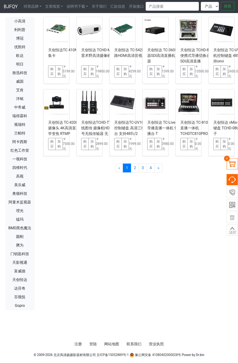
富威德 (19, 271)
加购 (59, 71)
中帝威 (19, 107)
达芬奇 (19, 288)
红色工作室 (19, 150)
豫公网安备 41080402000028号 (155, 355)
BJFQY (11, 6)
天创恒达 (19, 279)
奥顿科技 (19, 193)
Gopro (20, 305)
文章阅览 (52, 6)
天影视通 (19, 262)
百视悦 (19, 297)
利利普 (19, 29)
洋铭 (19, 98)
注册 (78, 344)
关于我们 (99, 6)
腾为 (19, 245)
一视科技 (19, 159)
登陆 (93, 344)
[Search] (172, 6)
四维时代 (19, 167)
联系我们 (134, 344)
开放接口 (136, 6)
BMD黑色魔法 (19, 228)
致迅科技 (19, 73)
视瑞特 (19, 124)
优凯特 (19, 47)
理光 (19, 211)
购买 (52, 71)
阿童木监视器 (20, 202)
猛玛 (19, 219)
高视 (19, 176)
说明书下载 (76, 6)
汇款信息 (117, 6)
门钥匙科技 (19, 254)
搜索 (227, 6)
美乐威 (19, 185)
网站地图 (111, 344)
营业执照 (156, 344)
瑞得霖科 (19, 116)
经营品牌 (31, 6)
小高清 (19, 21)
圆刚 (19, 236)
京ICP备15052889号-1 (113, 355)
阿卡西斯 (19, 142)
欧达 (19, 55)
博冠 (19, 38)
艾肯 (19, 90)
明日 (19, 64)
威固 (19, 81)
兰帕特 (19, 133)
